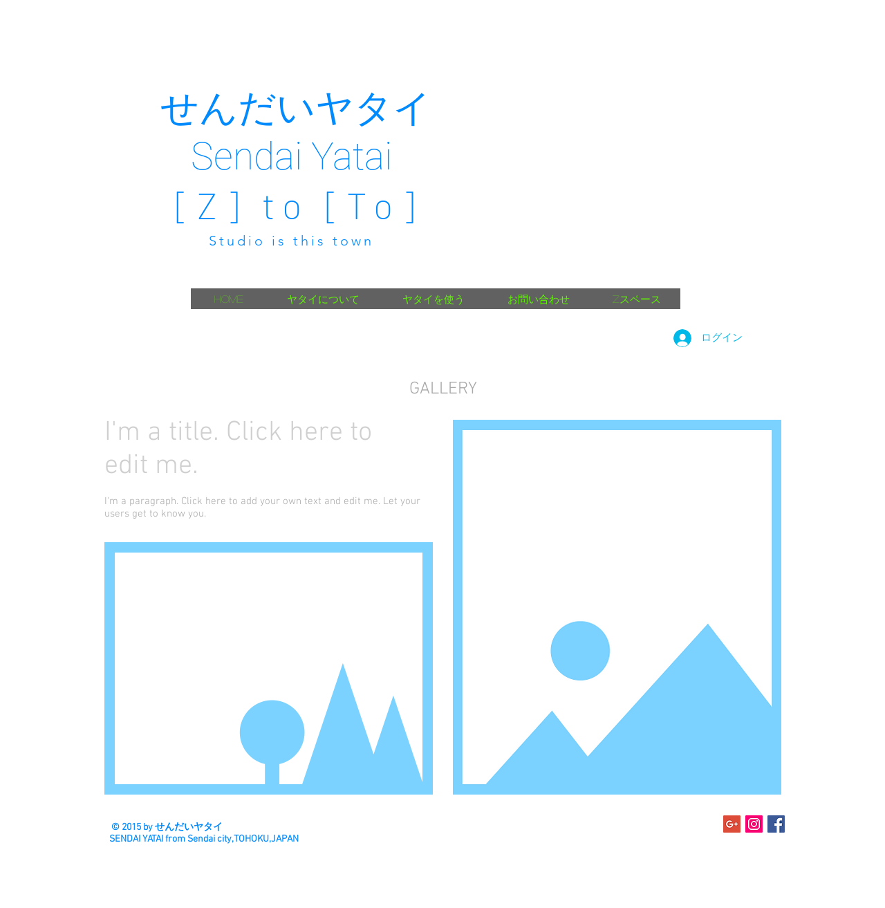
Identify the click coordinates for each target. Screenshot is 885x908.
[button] (268, 668)
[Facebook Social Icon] (776, 824)
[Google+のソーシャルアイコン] (731, 824)
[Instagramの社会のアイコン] (754, 824)
